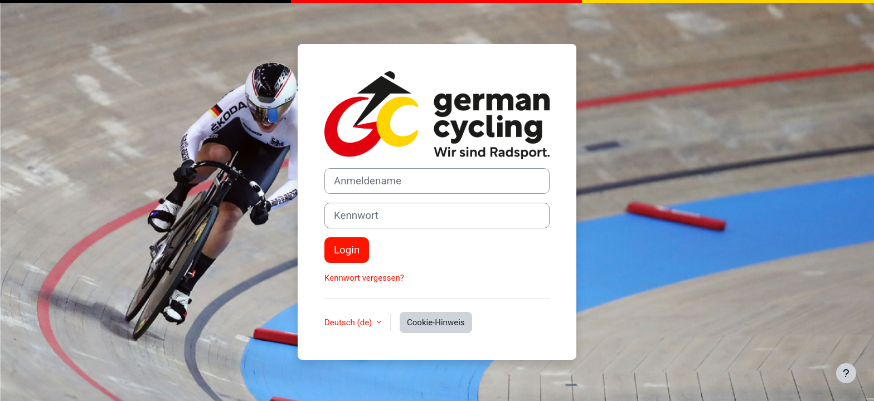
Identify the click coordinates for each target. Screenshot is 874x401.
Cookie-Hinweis (435, 322)
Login (347, 250)
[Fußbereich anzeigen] (846, 373)
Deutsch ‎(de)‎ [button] (349, 322)
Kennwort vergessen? (364, 278)
